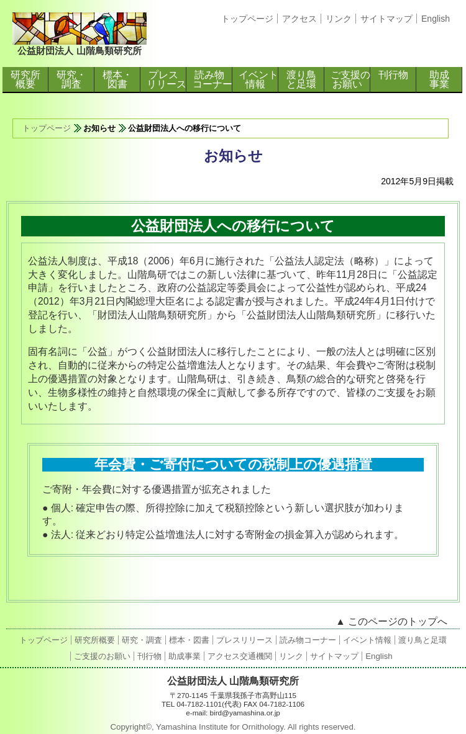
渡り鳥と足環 (301, 79)
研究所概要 (25, 79)
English (435, 19)
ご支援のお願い (350, 79)
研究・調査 (71, 79)
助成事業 (439, 79)
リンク (339, 19)
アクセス (299, 19)
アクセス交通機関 (240, 656)
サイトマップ (386, 19)
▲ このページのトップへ (391, 621)
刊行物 (393, 74)
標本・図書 (117, 79)
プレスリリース (166, 79)
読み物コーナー (212, 79)
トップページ (247, 19)
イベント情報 (258, 79)
